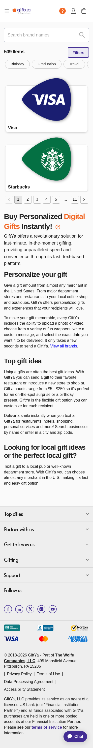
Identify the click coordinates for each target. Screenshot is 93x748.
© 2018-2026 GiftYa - (22, 655)
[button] (17, 64)
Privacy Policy (19, 674)
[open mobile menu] (6, 11)
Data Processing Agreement (28, 682)
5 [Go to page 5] (56, 199)
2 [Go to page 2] (27, 199)
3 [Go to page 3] (37, 199)
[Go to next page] (84, 200)
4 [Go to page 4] (46, 199)
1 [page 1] (18, 199)
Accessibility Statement (24, 689)
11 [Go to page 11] (75, 199)
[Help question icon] (62, 11)
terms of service (46, 727)
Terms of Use (48, 674)
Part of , (40, 661)
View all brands (63, 346)
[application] (73, 736)
